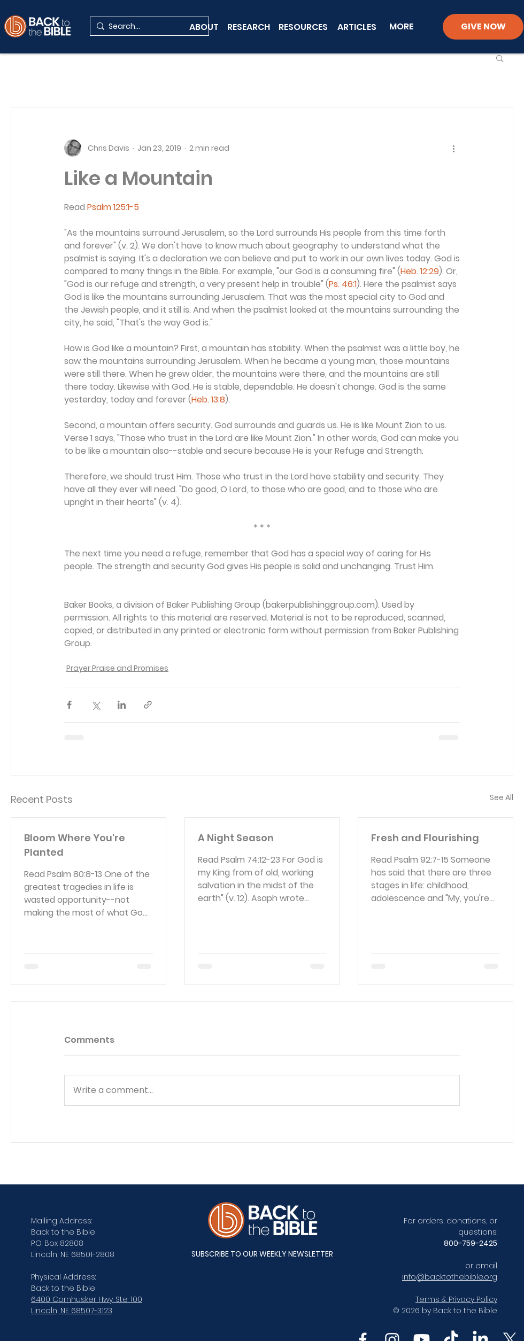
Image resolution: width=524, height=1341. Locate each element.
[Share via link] (148, 705)
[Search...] (147, 26)
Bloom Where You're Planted (74, 845)
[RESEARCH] (248, 26)
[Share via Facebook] (69, 705)
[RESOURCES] (306, 26)
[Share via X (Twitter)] (95, 705)
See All (501, 797)
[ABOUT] (204, 26)
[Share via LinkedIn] (122, 705)
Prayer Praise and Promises (117, 668)
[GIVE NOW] (483, 27)
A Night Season (236, 837)
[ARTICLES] (357, 26)
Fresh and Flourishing (425, 837)
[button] (500, 57)
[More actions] (453, 148)
